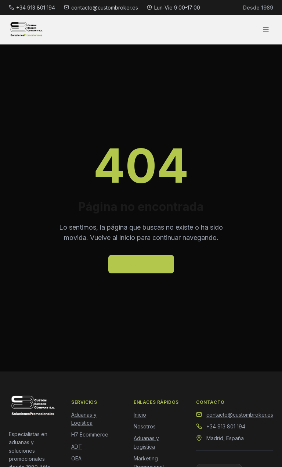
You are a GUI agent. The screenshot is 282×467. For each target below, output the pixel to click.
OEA (76, 458)
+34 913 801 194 (32, 7)
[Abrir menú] (265, 29)
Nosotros (145, 426)
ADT (76, 446)
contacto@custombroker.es (101, 7)
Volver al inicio (141, 263)
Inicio (140, 415)
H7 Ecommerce (89, 434)
